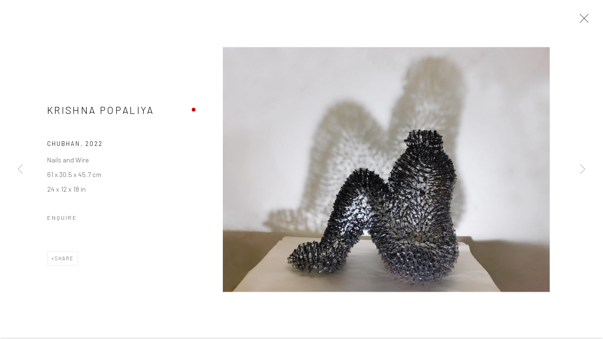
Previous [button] (20, 169)
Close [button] (582, 21)
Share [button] (64, 259)
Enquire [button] (62, 218)
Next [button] (582, 169)
